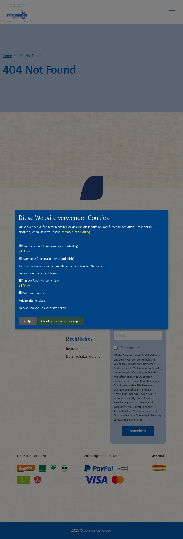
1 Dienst (25, 251)
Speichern (27, 321)
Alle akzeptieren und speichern (61, 321)
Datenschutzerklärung (75, 232)
